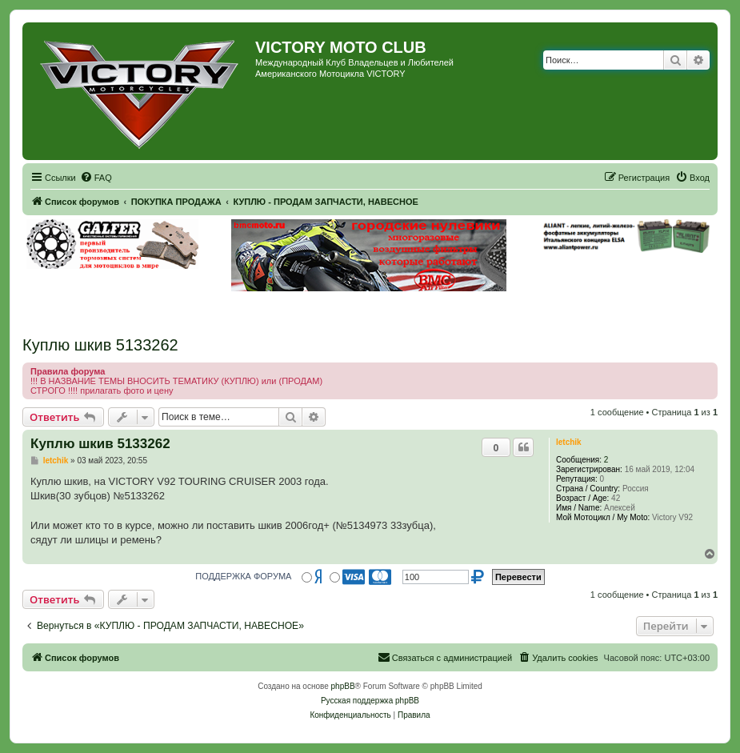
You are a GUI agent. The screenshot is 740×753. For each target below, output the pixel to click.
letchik (569, 442)
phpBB (343, 686)
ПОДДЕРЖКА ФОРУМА (243, 576)
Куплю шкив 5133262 (100, 345)
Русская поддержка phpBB (370, 700)
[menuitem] (96, 177)
